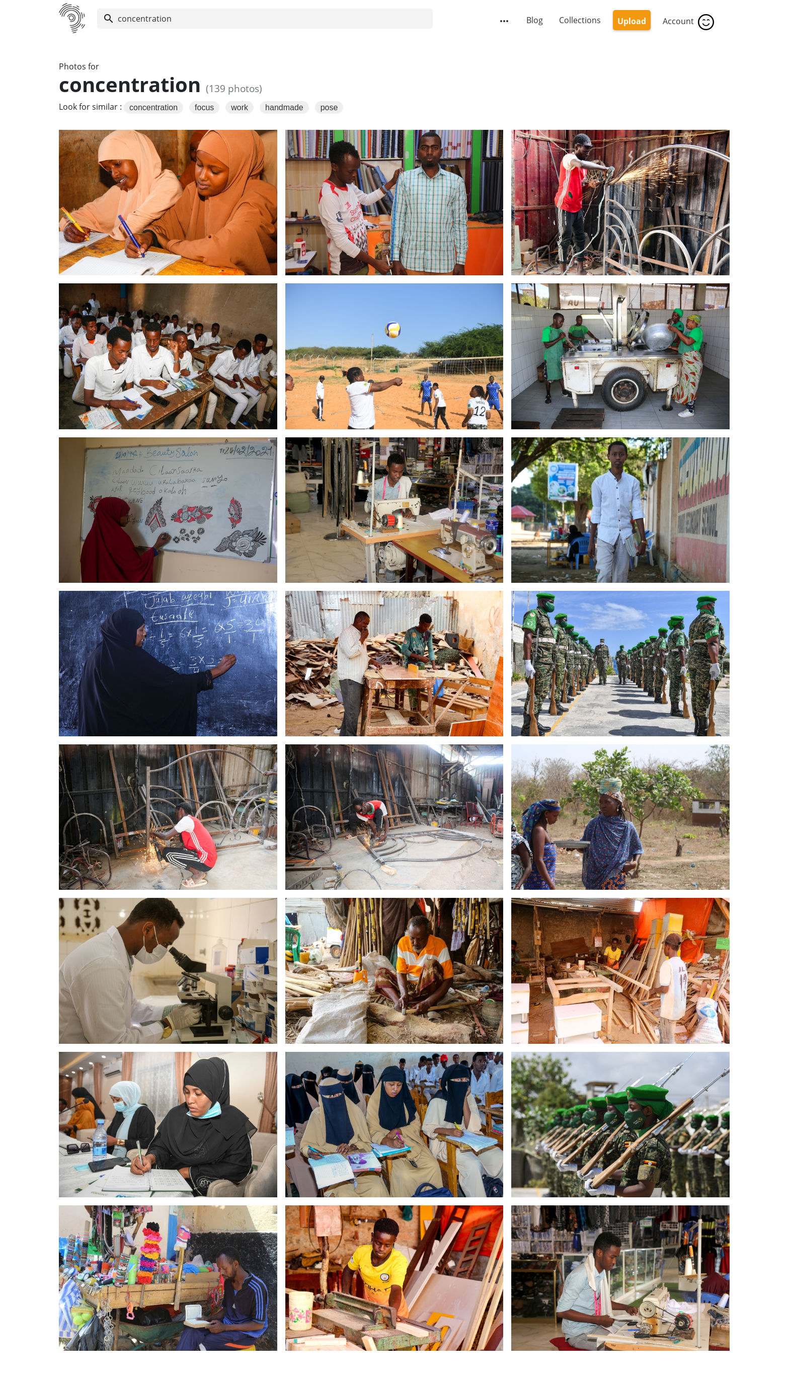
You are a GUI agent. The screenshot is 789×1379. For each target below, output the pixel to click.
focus (204, 107)
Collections (580, 20)
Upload (631, 21)
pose (329, 107)
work (239, 107)
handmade (284, 107)
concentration (153, 107)
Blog (534, 20)
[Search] (265, 19)
